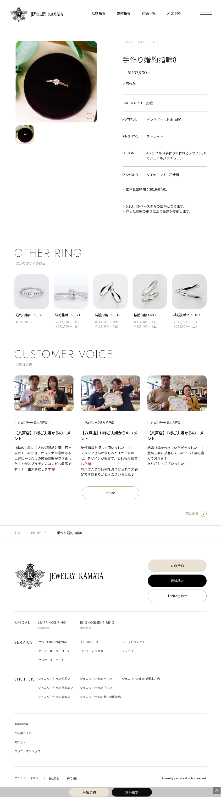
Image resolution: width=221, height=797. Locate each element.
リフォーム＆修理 (91, 651)
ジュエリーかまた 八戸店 (96, 678)
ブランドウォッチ (133, 642)
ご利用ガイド (23, 733)
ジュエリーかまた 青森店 (54, 697)
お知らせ (20, 742)
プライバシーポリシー (27, 778)
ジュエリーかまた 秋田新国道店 (100, 697)
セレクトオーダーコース (54, 651)
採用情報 (72, 778)
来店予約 (177, 565)
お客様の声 (21, 724)
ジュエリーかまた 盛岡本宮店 (141, 678)
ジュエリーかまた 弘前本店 (55, 688)
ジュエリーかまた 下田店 (96, 688)
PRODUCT (39, 532)
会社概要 (54, 778)
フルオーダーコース (51, 660)
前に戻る (196, 513)
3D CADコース (89, 642)
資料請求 (177, 580)
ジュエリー (129, 651)
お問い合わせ (177, 595)
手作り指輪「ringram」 (53, 642)
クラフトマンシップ (27, 751)
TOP (17, 532)
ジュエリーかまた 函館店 (54, 678)
